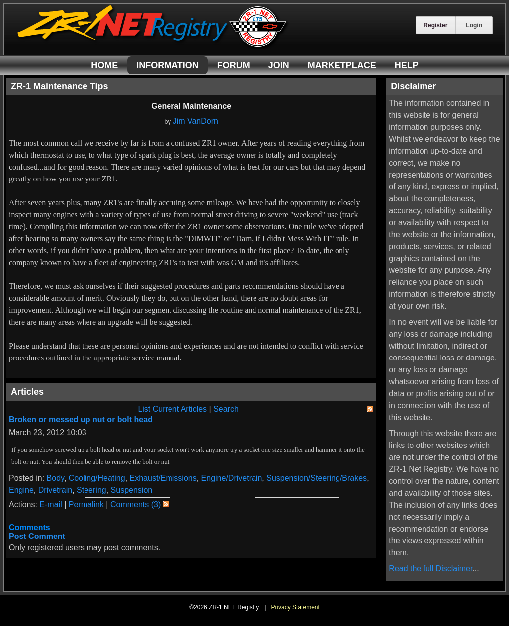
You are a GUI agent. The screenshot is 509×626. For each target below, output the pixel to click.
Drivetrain (55, 490)
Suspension (132, 490)
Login (474, 25)
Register (435, 25)
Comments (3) (135, 504)
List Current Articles (172, 409)
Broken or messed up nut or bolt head (81, 419)
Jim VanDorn (195, 121)
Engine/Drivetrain (231, 478)
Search (226, 409)
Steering (91, 490)
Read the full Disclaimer (430, 568)
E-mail (50, 504)
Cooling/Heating (97, 478)
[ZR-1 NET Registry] (153, 46)
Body (55, 478)
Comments (29, 527)
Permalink (86, 504)
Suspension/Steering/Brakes (316, 478)
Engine (21, 490)
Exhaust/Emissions (163, 478)
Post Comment (37, 536)
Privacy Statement (295, 607)
